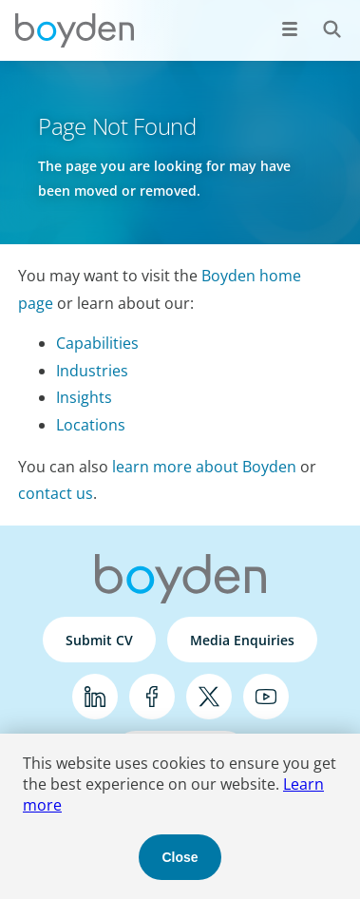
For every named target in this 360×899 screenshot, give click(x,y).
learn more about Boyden (204, 466)
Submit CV (99, 640)
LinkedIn (95, 696)
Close (179, 857)
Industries (92, 370)
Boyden (74, 30)
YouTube (266, 696)
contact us (55, 493)
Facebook (152, 696)
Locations (90, 424)
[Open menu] (290, 28)
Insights (84, 397)
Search (321, 18)
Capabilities (97, 343)
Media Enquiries (242, 640)
